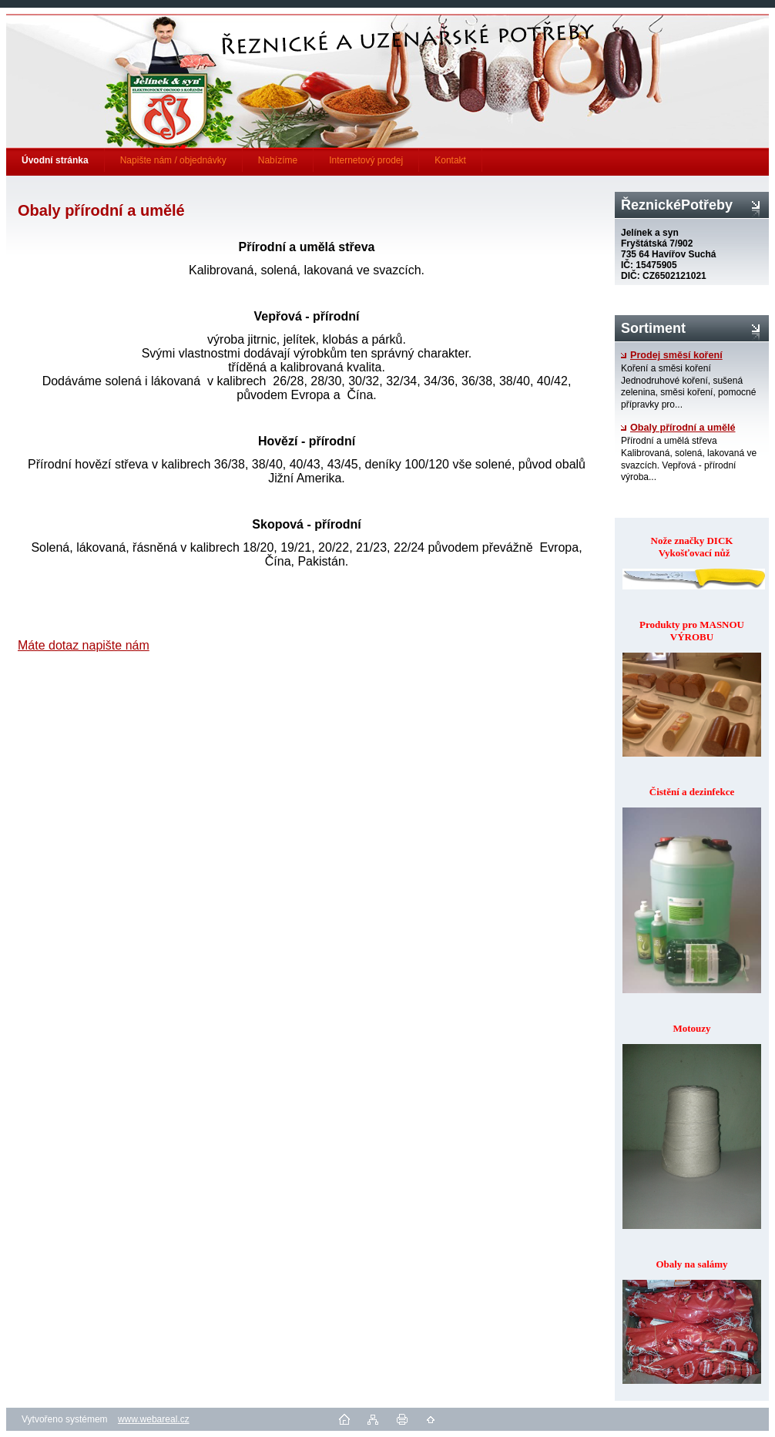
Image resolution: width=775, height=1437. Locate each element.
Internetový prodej (366, 160)
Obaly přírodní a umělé (678, 427)
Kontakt (450, 160)
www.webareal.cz (154, 1419)
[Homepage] (55, 160)
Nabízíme (277, 160)
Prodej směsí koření (672, 355)
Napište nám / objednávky (173, 160)
